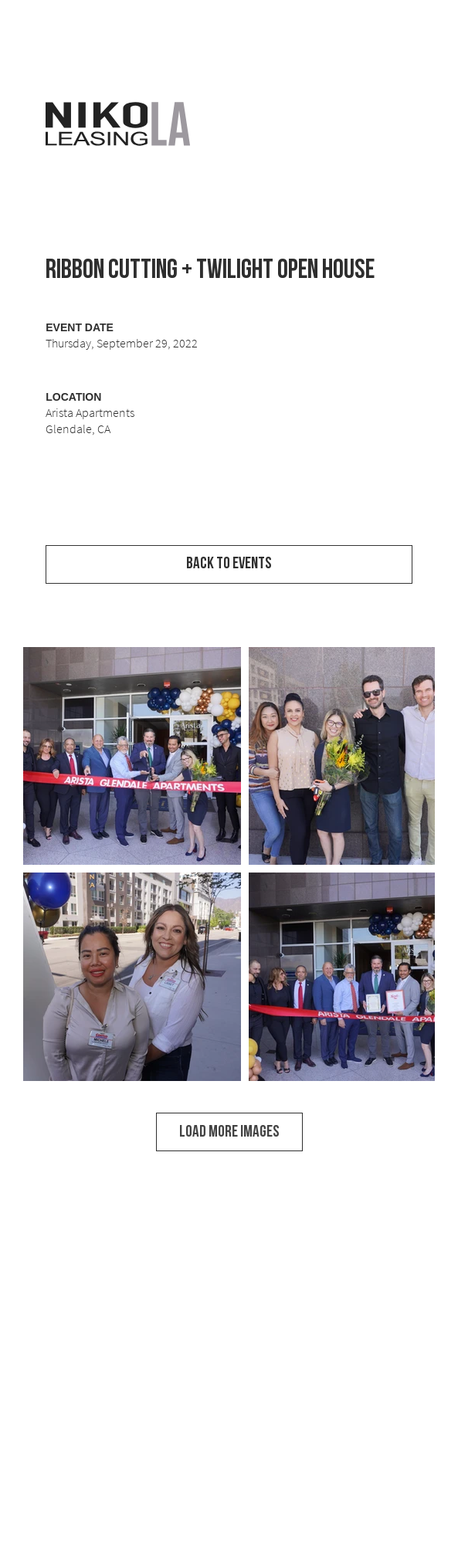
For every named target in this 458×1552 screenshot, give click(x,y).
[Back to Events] (229, 564)
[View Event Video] (229, 521)
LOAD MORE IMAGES (229, 1131)
